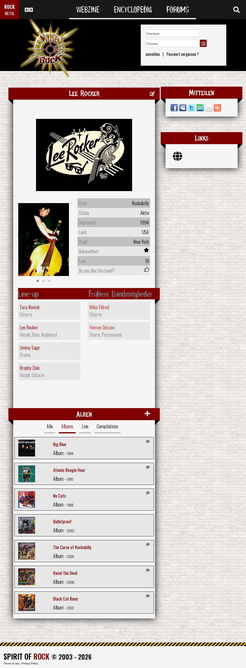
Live (85, 426)
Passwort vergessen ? (182, 54)
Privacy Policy (30, 663)
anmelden (153, 54)
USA (145, 232)
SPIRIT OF (26, 656)
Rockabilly (140, 203)
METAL (10, 13)
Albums (67, 426)
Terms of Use (11, 663)
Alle (50, 426)
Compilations (107, 426)
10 (147, 260)
